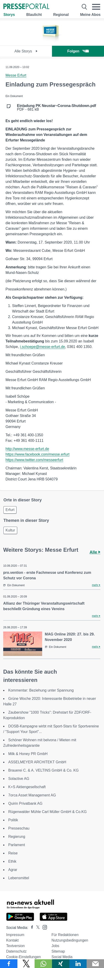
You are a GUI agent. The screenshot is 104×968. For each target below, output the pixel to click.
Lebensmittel (18, 878)
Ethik (12, 861)
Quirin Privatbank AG (25, 803)
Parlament (16, 845)
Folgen (78, 51)
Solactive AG (18, 779)
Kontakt (12, 940)
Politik (13, 820)
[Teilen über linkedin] (78, 963)
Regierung (16, 837)
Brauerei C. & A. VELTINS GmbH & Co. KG (43, 770)
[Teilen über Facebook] (8, 963)
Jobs (55, 946)
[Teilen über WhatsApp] (43, 963)
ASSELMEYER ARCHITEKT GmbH (37, 762)
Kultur (10, 530)
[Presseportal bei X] (36, 928)
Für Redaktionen (65, 935)
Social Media (62, 957)
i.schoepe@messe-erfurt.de (42, 347)
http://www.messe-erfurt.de (27, 449)
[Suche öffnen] (84, 7)
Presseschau (19, 828)
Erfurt (9, 510)
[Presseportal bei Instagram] (43, 927)
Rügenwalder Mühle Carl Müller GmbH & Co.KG (47, 812)
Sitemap (58, 951)
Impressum (15, 935)
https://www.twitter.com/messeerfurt (34, 460)
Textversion (15, 946)
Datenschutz (16, 951)
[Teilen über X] (26, 963)
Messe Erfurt (15, 75)
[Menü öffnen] (96, 7)
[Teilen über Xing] (60, 963)
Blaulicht (34, 15)
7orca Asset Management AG (32, 795)
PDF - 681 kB (56, 107)
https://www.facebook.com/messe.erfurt (37, 454)
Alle (95, 552)
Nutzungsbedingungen (70, 940)
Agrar (12, 870)
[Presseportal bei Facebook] (30, 928)
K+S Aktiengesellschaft (27, 787)
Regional (61, 15)
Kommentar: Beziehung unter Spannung (41, 690)
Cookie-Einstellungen (23, 957)
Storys (9, 15)
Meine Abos (90, 15)
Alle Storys (26, 51)
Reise (13, 853)
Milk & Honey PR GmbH (28, 754)
